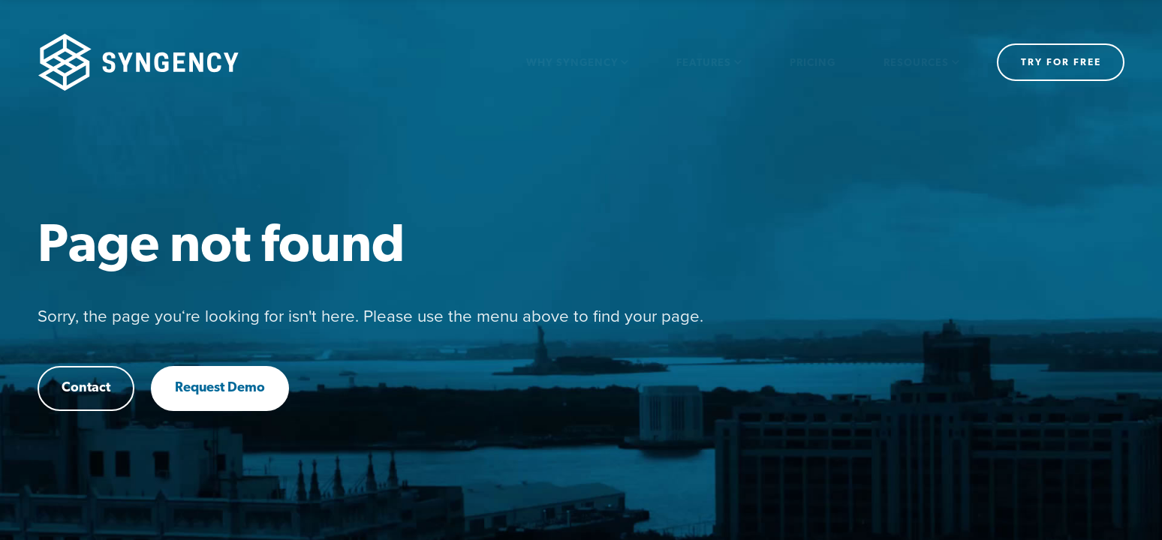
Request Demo (220, 388)
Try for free (1061, 63)
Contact (86, 388)
